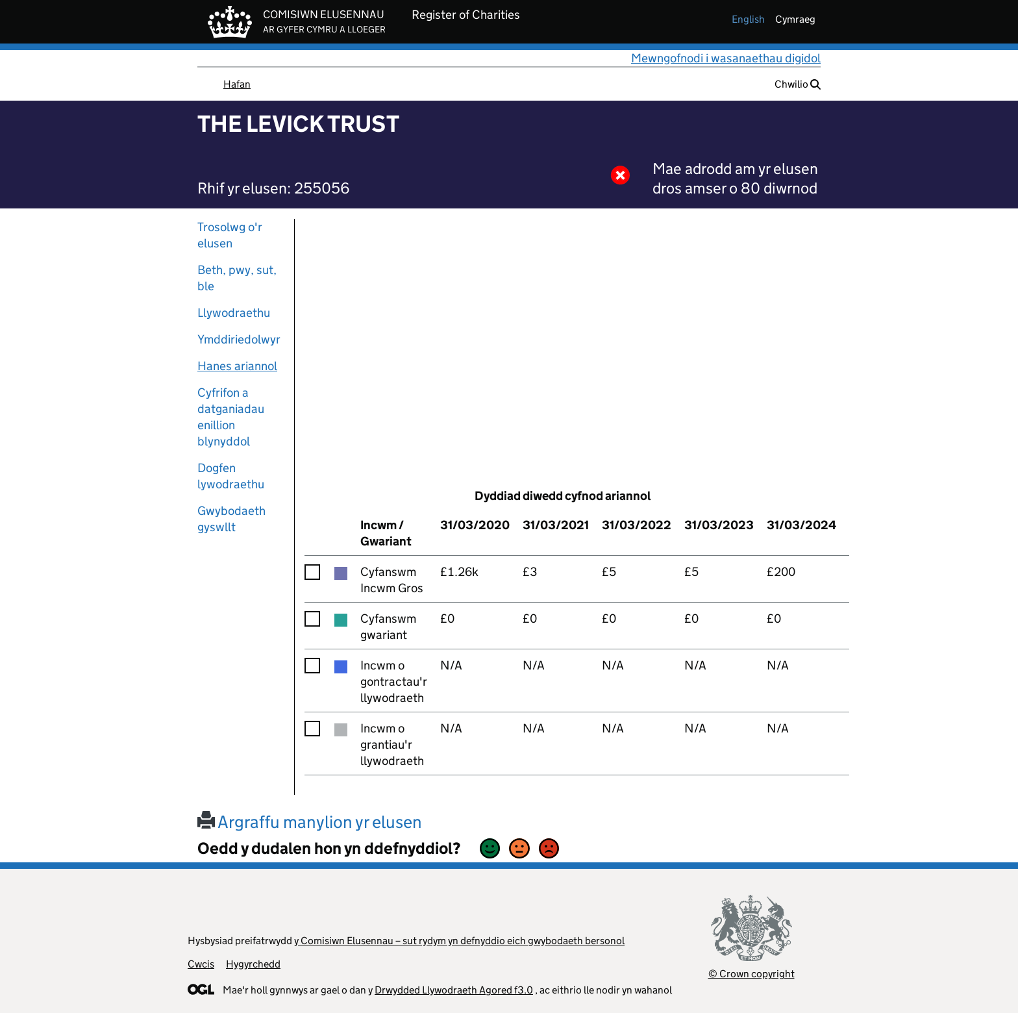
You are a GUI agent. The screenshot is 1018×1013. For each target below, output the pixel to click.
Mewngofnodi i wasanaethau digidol (726, 58)
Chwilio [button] (798, 84)
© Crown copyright (751, 974)
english (748, 19)
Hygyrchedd (253, 964)
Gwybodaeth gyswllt (231, 518)
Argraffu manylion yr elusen (309, 821)
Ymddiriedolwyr (238, 339)
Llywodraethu (233, 312)
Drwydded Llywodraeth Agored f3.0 (454, 990)
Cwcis (201, 964)
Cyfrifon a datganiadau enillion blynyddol (230, 417)
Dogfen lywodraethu (230, 476)
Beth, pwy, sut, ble (237, 278)
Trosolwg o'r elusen (229, 235)
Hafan (237, 84)
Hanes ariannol (237, 365)
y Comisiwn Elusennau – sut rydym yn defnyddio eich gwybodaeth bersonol (459, 940)
